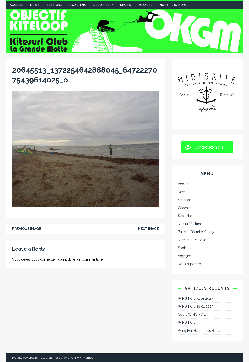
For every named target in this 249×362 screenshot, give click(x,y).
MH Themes (85, 357)
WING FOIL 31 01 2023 (195, 298)
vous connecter (44, 259)
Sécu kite (101, 4)
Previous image (26, 229)
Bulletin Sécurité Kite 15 (196, 232)
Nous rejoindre (173, 4)
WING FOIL (186, 322)
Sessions (54, 4)
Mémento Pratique (192, 240)
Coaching (77, 4)
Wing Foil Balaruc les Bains (199, 331)
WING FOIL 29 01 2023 (196, 306)
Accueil (16, 4)
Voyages (145, 4)
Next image (148, 229)
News (35, 4)
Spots (125, 4)
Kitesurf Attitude (190, 224)
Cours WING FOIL (192, 314)
